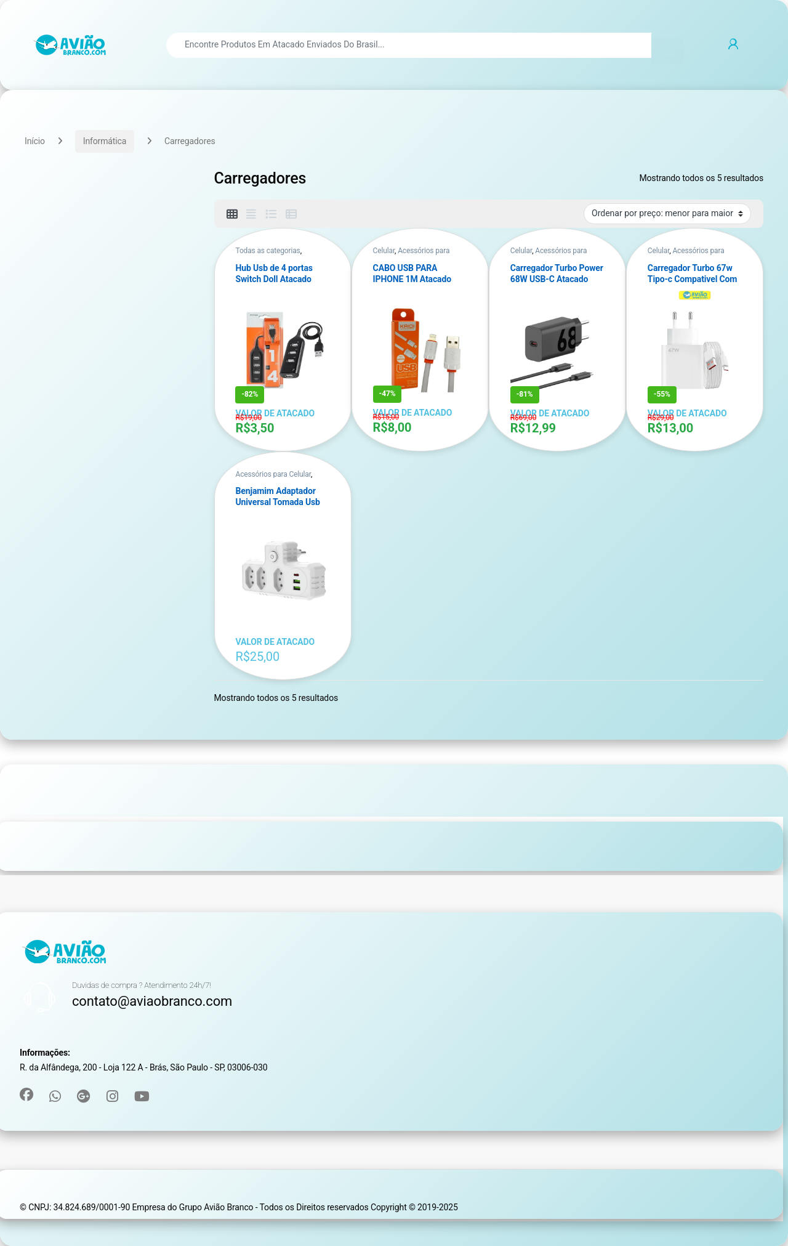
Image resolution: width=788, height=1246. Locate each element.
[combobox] (408, 45)
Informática (104, 141)
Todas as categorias (267, 250)
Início (35, 141)
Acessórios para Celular (272, 474)
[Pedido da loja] (667, 213)
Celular (384, 250)
